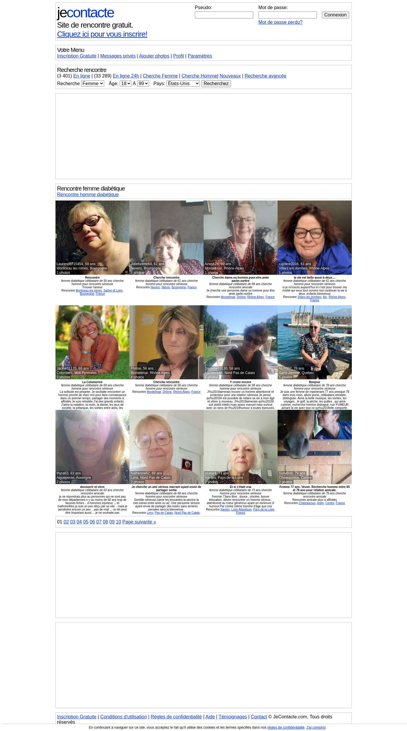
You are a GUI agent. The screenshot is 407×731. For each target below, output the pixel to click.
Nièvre (165, 287)
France (100, 293)
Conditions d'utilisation (123, 716)
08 (105, 521)
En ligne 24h (126, 75)
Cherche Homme (199, 75)
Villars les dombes (309, 297)
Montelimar (228, 297)
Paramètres (200, 55)
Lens (150, 512)
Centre (329, 503)
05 (86, 521)
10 (118, 521)
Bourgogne (87, 293)
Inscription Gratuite (77, 55)
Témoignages (233, 716)
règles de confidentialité (285, 727)
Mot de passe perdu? (281, 22)
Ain (325, 297)
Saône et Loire (113, 290)
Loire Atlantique (241, 509)
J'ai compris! (316, 727)
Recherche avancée (265, 75)
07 (99, 521)
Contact (259, 716)
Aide (210, 716)
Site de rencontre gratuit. (95, 25)
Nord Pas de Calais (187, 512)
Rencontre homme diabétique (88, 194)
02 (66, 521)
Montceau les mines (89, 290)
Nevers (155, 287)
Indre (320, 503)
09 (112, 521)
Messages (118, 55)
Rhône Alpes (255, 297)
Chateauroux (307, 503)
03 (72, 521)
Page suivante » (139, 521)
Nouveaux (230, 75)
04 (79, 521)
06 (92, 521)
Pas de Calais (164, 512)
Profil (178, 55)
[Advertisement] (203, 136)
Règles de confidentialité (176, 716)
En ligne (81, 75)
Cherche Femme (160, 75)
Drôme (241, 297)
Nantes (225, 509)
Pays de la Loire (263, 509)
